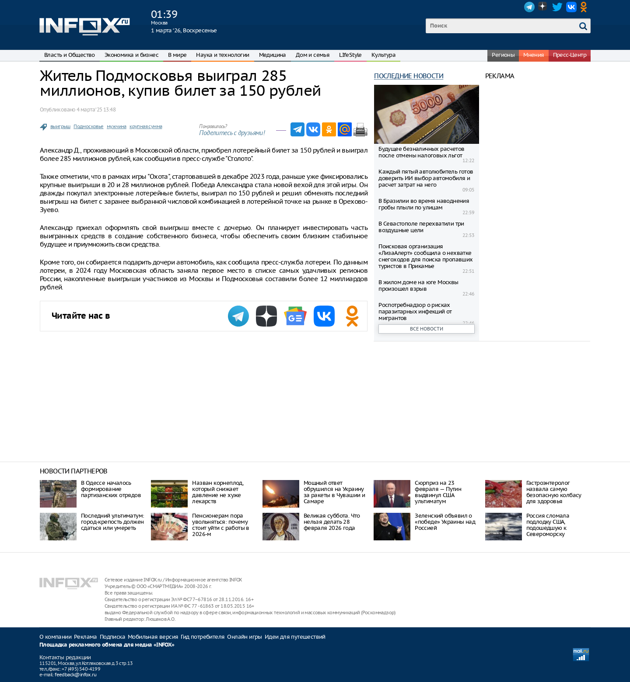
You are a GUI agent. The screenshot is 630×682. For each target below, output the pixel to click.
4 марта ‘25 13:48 (96, 109)
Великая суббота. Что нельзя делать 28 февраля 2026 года (332, 522)
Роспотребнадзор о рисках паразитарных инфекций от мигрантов (415, 311)
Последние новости (408, 76)
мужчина (116, 126)
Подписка (112, 636)
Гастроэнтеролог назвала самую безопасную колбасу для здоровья (553, 492)
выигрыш (60, 126)
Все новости (426, 329)
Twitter (557, 7)
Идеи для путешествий (295, 636)
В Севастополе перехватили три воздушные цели (421, 227)
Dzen (543, 7)
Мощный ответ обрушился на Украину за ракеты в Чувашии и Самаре (334, 492)
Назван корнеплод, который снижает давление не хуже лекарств (217, 492)
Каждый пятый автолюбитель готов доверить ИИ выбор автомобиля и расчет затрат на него (425, 178)
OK (585, 7)
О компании (55, 636)
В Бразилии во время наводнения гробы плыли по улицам (423, 204)
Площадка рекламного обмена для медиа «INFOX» (107, 645)
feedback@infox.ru (75, 675)
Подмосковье (88, 126)
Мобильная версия (153, 636)
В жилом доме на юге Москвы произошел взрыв (418, 285)
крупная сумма (146, 126)
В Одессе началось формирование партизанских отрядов (111, 489)
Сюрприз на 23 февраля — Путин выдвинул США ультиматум (438, 492)
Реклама (85, 636)
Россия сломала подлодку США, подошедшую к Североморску (548, 525)
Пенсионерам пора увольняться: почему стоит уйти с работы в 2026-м (220, 525)
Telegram (529, 7)
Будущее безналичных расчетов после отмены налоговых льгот (421, 152)
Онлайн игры (244, 636)
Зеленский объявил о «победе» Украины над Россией (445, 522)
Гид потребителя (202, 636)
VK (571, 7)
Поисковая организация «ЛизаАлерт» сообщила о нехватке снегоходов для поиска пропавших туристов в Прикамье (425, 256)
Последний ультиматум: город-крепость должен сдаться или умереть (112, 522)
